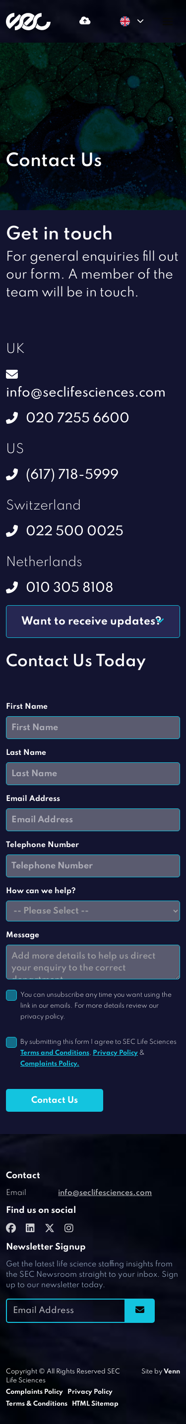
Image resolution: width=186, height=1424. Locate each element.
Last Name (26, 753)
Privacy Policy (115, 1053)
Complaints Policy (34, 1392)
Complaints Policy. (49, 1064)
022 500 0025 (75, 531)
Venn (172, 1371)
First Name (27, 707)
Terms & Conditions (36, 1404)
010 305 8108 (70, 588)
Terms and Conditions (54, 1053)
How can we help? (41, 891)
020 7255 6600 (77, 418)
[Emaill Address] (65, 1311)
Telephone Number (42, 845)
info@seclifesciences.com (86, 392)
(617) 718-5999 (72, 475)
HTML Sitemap (95, 1404)
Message (22, 935)
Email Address (33, 799)
